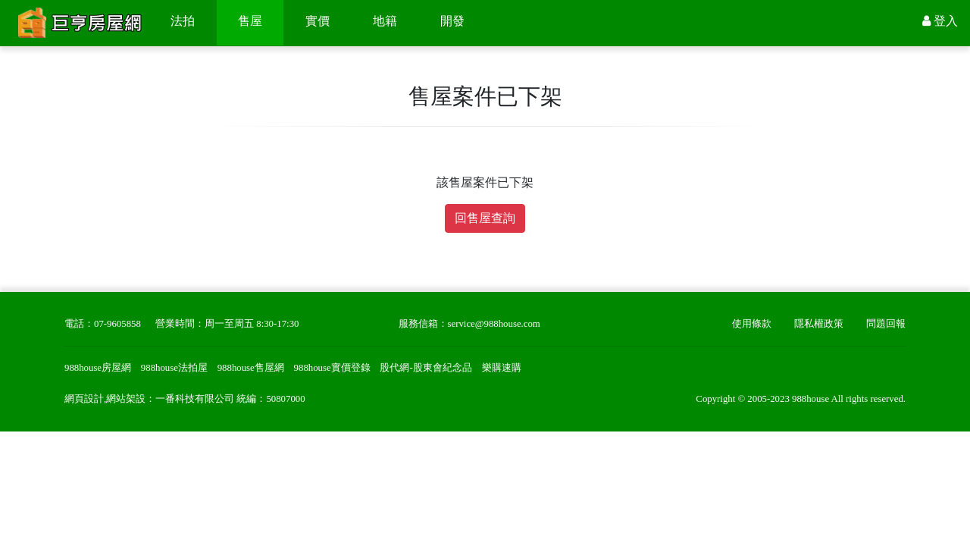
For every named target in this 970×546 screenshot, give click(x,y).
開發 (452, 20)
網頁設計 (84, 399)
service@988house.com (494, 323)
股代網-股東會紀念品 (425, 367)
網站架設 (126, 399)
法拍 (183, 20)
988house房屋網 (97, 367)
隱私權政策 (818, 323)
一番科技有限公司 (194, 399)
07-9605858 (117, 323)
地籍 (385, 20)
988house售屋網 (250, 367)
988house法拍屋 (174, 367)
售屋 (250, 20)
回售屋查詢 (485, 218)
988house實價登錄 (332, 367)
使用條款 (751, 323)
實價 (317, 20)
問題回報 (886, 323)
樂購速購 (501, 367)
